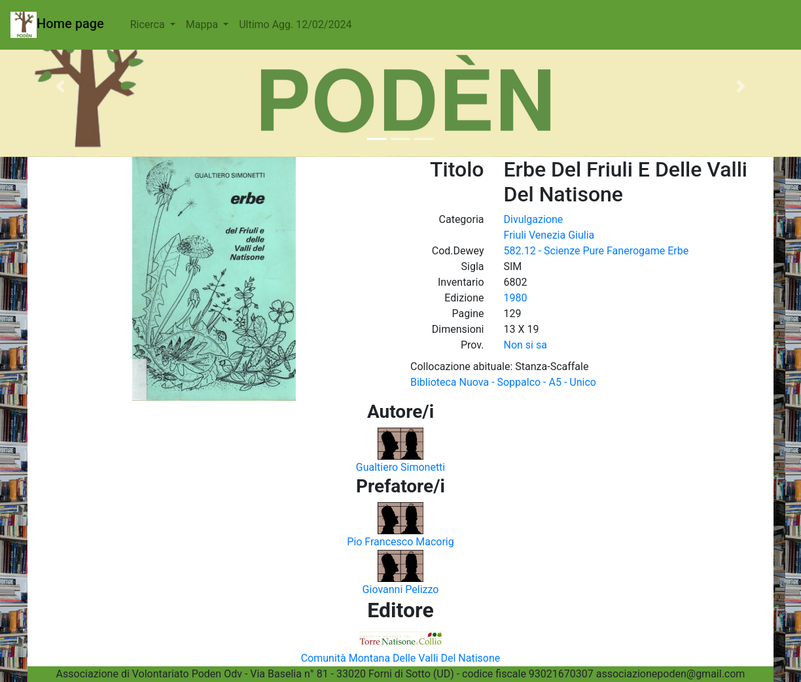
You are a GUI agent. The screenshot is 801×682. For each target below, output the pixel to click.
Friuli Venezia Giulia (549, 235)
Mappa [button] (203, 24)
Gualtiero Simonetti (401, 467)
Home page (57, 25)
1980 (515, 298)
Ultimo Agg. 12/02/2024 (295, 24)
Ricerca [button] (149, 24)
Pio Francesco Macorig (400, 542)
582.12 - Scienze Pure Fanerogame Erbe (596, 251)
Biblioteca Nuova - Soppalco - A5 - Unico (503, 382)
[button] (60, 86)
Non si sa (525, 345)
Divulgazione (533, 219)
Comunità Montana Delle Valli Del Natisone (401, 658)
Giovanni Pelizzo (401, 589)
